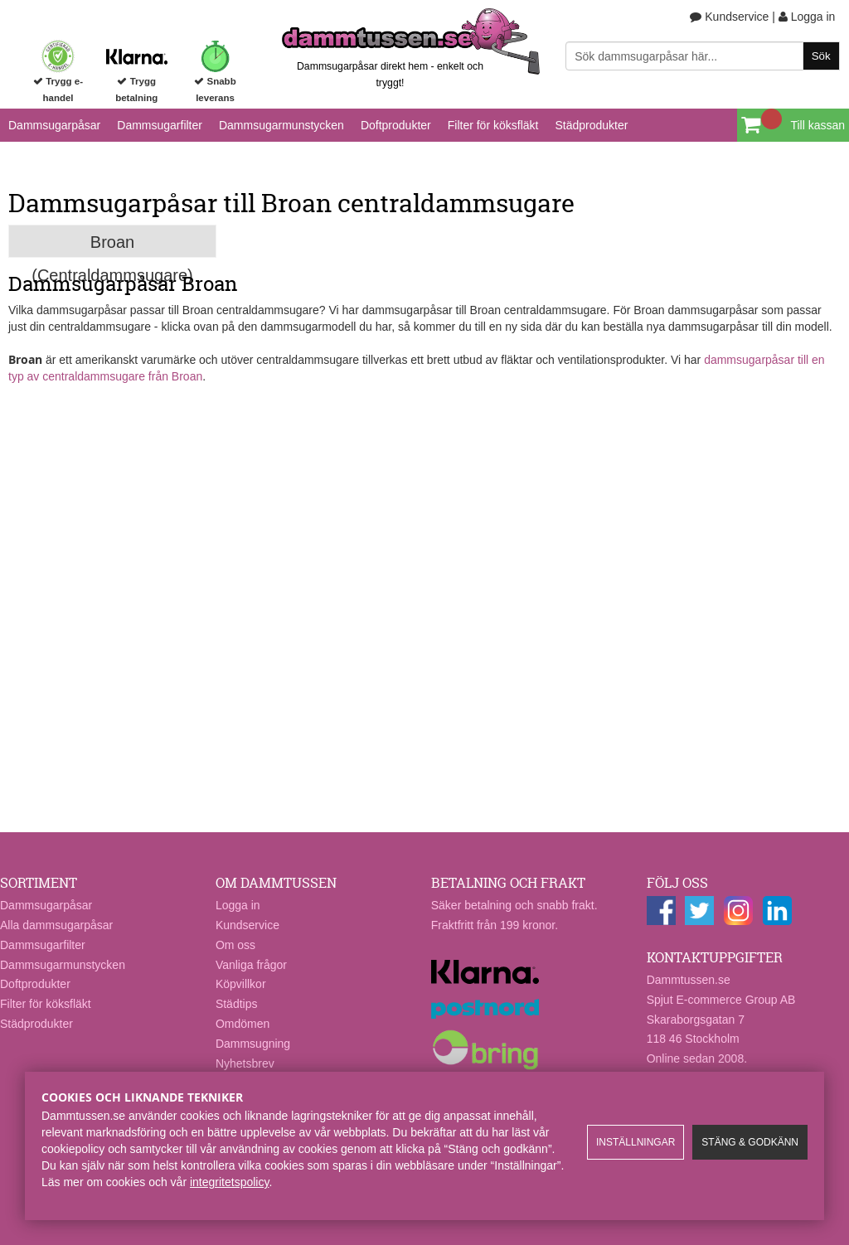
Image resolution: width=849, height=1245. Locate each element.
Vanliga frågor (251, 964)
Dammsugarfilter (159, 125)
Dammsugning (253, 1043)
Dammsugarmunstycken (281, 125)
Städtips (237, 1003)
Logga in (807, 16)
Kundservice (729, 16)
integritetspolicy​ (229, 1182)
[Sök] (702, 55)
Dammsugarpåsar (54, 125)
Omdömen (242, 1023)
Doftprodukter (396, 125)
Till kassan (817, 125)
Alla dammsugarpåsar (56, 925)
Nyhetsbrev (245, 1063)
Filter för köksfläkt (493, 125)
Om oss (235, 945)
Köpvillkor (241, 984)
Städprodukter (591, 125)
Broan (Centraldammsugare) (112, 245)
